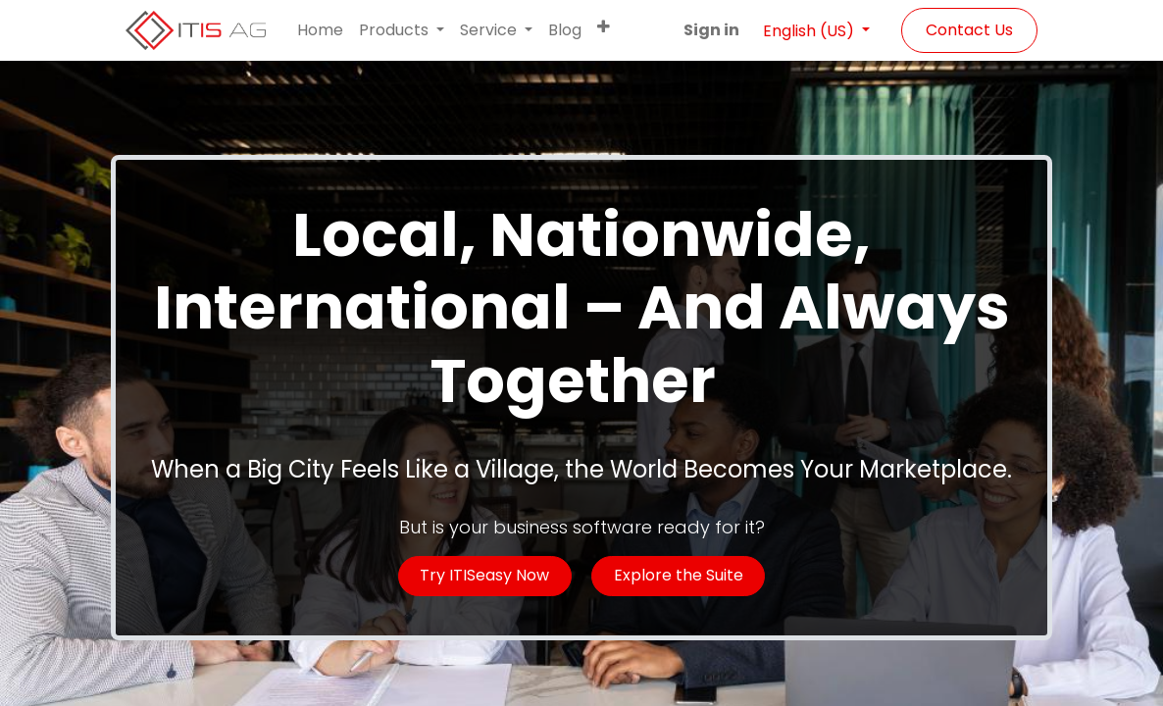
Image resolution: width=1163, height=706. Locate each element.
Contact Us (969, 30)
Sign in (711, 30)
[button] (603, 26)
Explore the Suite (678, 575)
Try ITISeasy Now (484, 575)
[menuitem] (320, 30)
